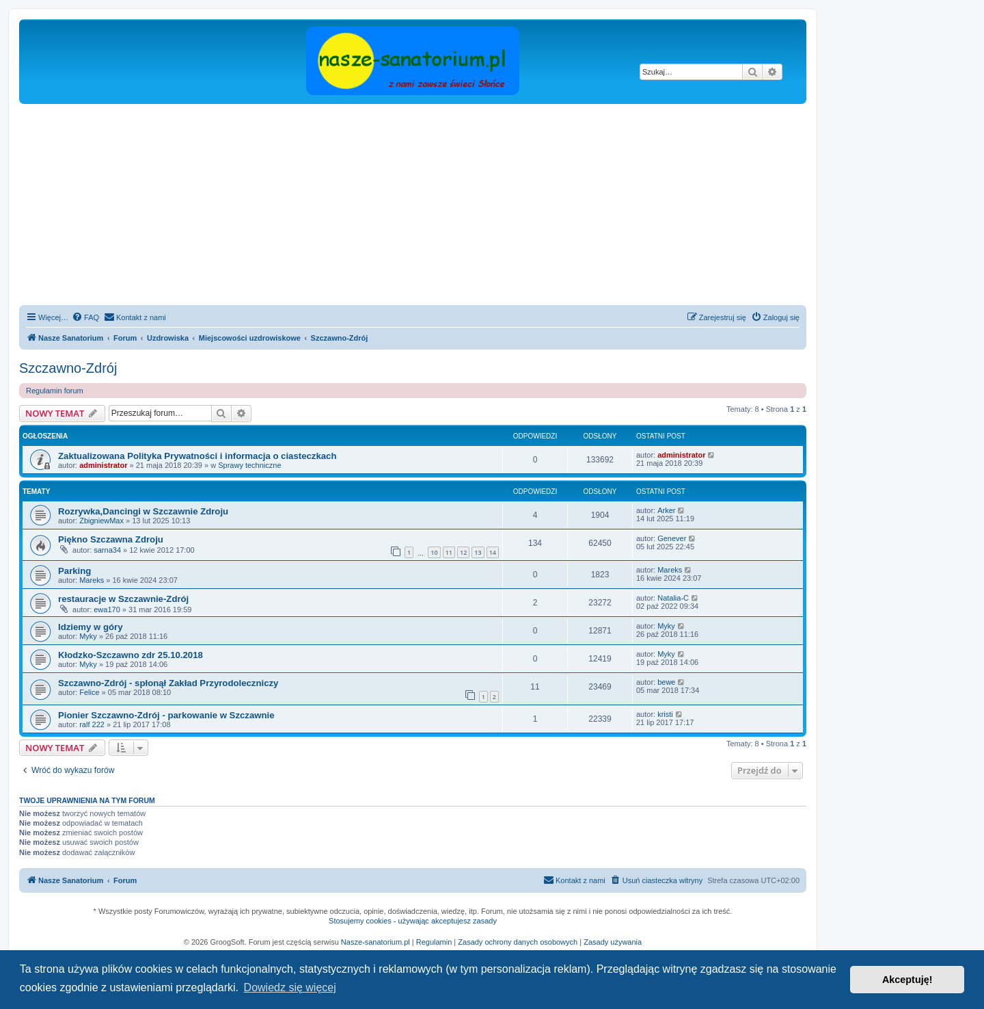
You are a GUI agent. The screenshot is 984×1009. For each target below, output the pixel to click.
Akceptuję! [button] (907, 979)
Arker (666, 510)
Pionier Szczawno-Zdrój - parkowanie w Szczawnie (166, 715)
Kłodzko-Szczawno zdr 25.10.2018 (130, 655)
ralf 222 (92, 724)
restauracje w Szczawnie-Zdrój (123, 599)
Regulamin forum (54, 390)
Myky (88, 636)
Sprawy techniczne (249, 465)
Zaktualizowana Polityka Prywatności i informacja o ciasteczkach (197, 456)
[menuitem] (85, 317)
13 (477, 552)
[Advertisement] (429, 206)
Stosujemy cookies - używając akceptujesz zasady (413, 921)
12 (463, 552)
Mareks (91, 580)
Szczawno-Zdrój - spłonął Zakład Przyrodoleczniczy (168, 683)
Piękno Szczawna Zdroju (110, 539)
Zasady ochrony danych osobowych (517, 942)
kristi (665, 714)
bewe (666, 682)
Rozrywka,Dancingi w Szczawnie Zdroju (143, 511)
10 (433, 552)
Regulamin (434, 942)
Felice (89, 692)
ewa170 (107, 609)
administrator (103, 465)
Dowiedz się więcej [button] (290, 987)
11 (449, 552)
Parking (74, 571)
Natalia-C (673, 598)
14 (492, 552)
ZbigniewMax (101, 520)
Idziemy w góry (90, 627)
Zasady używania (613, 942)
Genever (671, 538)
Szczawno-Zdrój (68, 368)
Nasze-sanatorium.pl (375, 942)
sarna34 (107, 550)
